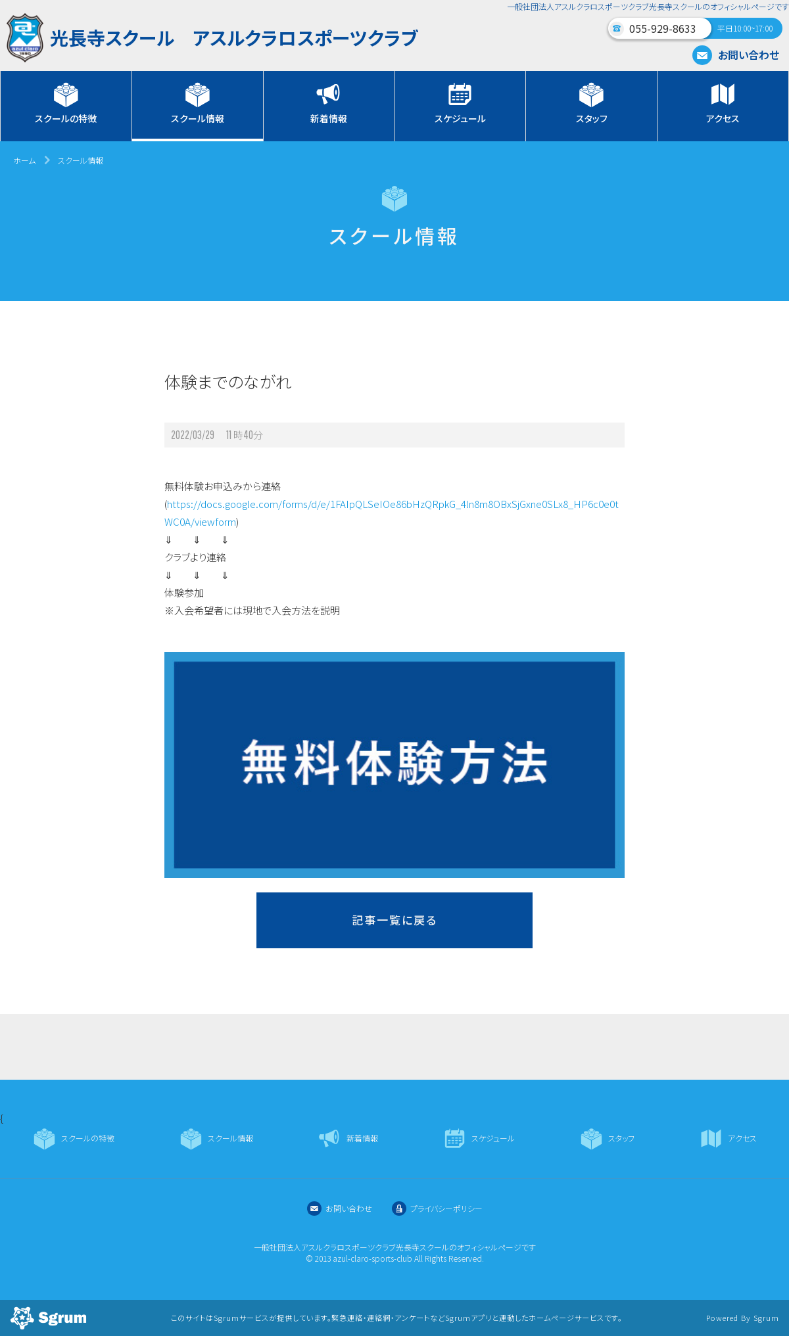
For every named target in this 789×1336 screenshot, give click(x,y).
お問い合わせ (735, 54)
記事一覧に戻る (394, 919)
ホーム (24, 160)
